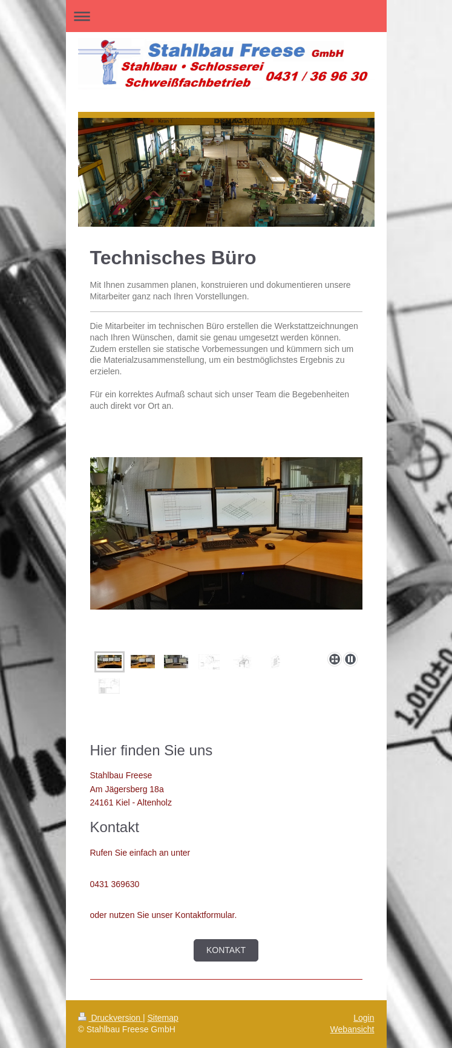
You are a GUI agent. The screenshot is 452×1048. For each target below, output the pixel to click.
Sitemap (163, 1018)
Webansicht (352, 1029)
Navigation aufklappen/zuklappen (226, 16)
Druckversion (110, 1018)
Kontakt (226, 950)
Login (363, 1018)
